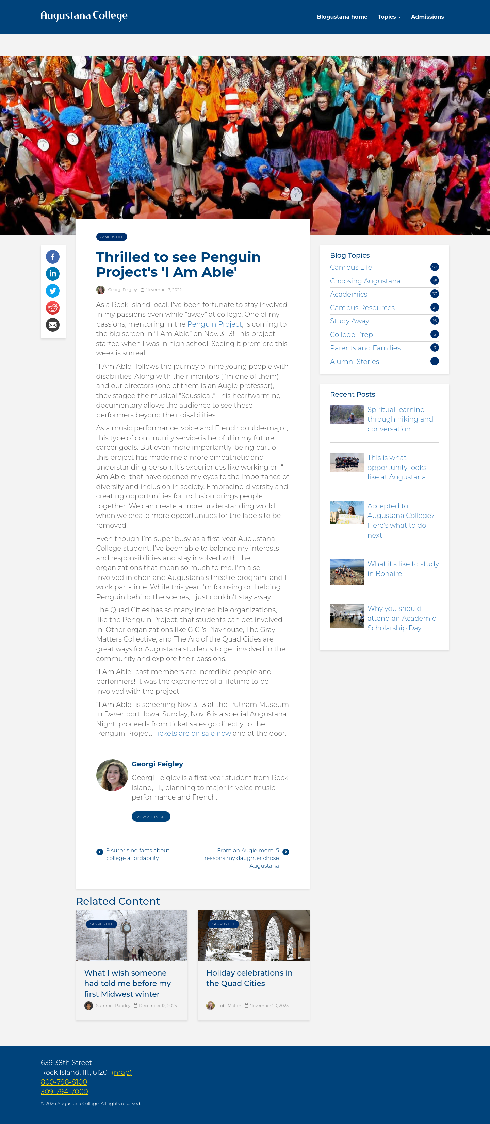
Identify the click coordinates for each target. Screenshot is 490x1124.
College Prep (351, 335)
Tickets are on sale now (192, 733)
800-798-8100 (64, 1082)
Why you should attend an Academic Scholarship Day (402, 618)
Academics (348, 294)
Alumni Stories (354, 362)
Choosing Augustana (365, 281)
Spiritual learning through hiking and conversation (400, 419)
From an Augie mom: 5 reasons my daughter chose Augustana (242, 858)
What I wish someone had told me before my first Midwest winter (127, 983)
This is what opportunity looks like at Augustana (397, 467)
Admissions (427, 17)
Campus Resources (362, 308)
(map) (122, 1072)
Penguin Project (214, 324)
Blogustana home (342, 17)
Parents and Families (365, 348)
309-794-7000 (64, 1092)
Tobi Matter (229, 1005)
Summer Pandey (113, 1005)
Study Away (349, 321)
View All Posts (151, 816)
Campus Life (112, 237)
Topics (389, 17)
